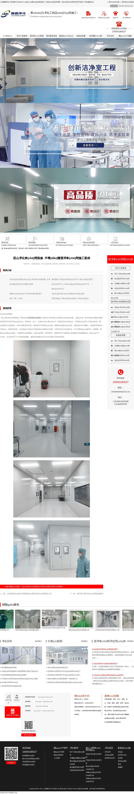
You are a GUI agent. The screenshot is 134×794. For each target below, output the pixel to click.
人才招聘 (57, 758)
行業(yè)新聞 (109, 755)
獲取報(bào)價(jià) (128, 2)
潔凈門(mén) (122, 755)
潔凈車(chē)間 (34, 318)
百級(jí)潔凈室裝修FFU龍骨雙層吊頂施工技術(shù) (20, 671)
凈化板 (120, 752)
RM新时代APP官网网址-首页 (8, 792)
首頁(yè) (20, 248)
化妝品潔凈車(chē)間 (121, 288)
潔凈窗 (120, 758)
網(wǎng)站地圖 (114, 2)
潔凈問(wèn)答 (110, 758)
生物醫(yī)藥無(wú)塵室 (78, 758)
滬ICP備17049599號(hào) (97, 788)
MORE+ (38, 641)
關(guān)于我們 (59, 752)
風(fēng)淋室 (122, 761)
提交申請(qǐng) (28, 735)
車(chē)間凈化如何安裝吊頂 (58, 667)
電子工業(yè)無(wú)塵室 (41, 248)
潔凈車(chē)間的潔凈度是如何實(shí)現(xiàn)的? (65, 682)
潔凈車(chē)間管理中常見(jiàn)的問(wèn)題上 (64, 675)
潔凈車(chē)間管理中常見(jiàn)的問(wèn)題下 (64, 671)
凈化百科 (108, 752)
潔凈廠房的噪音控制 (9, 667)
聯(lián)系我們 (58, 755)
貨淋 (119, 764)
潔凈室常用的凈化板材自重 (11, 686)
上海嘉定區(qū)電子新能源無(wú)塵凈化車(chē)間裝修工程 (29, 594)
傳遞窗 (120, 767)
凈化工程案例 (29, 248)
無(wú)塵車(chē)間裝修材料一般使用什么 (63, 679)
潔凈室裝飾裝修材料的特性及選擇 (14, 675)
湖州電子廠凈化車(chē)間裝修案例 (90, 594)
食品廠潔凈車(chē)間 (121, 279)
